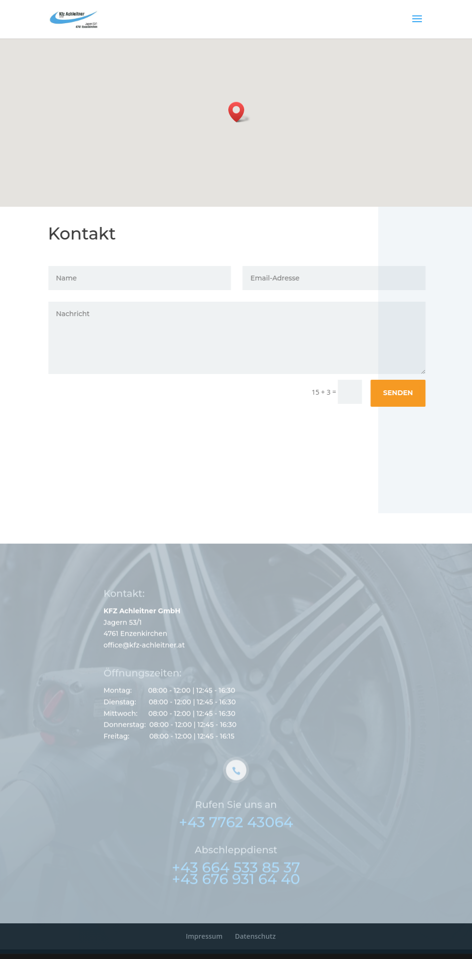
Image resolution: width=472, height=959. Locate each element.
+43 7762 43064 (236, 833)
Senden (401, 392)
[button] (239, 112)
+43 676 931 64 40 (236, 890)
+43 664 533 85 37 (236, 878)
